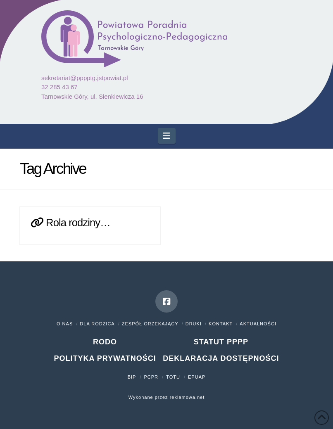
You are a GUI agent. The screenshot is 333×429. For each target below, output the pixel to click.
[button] (167, 136)
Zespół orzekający (150, 323)
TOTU (173, 376)
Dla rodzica (97, 323)
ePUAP (196, 376)
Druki (194, 323)
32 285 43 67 (59, 86)
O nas (65, 323)
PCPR (151, 376)
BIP (132, 376)
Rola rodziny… (78, 222)
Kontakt (221, 323)
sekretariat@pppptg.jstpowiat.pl (84, 77)
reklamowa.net (187, 397)
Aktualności (258, 323)
